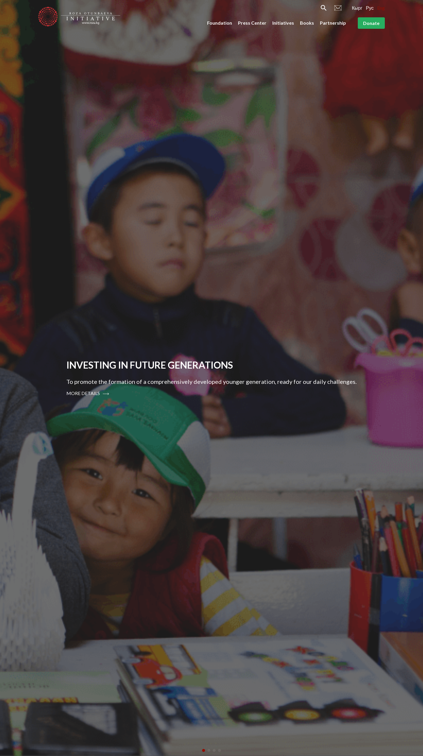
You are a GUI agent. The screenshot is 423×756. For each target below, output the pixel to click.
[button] (203, 750)
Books (307, 23)
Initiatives (283, 23)
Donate (371, 23)
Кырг (357, 8)
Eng (381, 8)
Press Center (252, 23)
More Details (87, 393)
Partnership (333, 23)
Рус (370, 8)
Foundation (219, 23)
